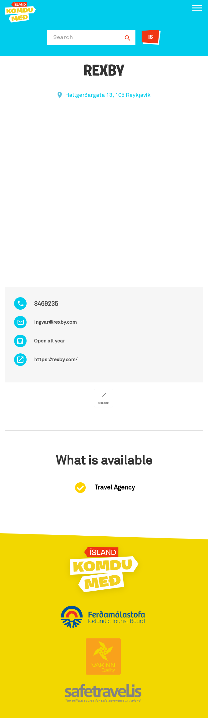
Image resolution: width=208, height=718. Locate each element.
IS (150, 37)
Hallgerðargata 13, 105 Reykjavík (107, 95)
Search (63, 37)
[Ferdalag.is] (20, 11)
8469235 (46, 304)
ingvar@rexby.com (55, 322)
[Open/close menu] (197, 8)
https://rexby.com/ (55, 359)
